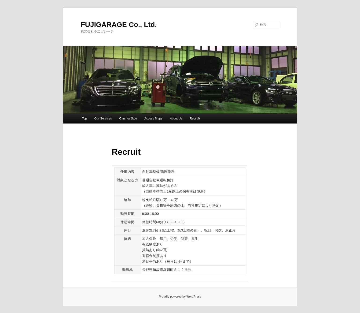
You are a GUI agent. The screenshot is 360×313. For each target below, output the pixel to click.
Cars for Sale (128, 118)
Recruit (195, 118)
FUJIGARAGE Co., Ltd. (119, 24)
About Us (176, 118)
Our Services (103, 118)
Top (84, 118)
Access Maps (153, 118)
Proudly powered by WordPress (180, 296)
